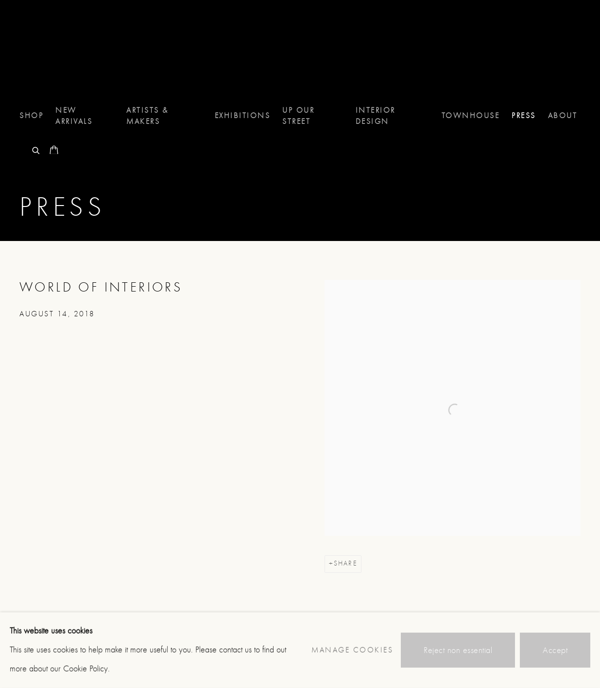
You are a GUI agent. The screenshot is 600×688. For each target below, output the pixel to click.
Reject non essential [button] (458, 650)
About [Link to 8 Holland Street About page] (563, 115)
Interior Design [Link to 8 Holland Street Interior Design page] (375, 116)
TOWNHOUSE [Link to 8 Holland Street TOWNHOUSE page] (471, 115)
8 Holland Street (58, 52)
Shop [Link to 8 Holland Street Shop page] (31, 115)
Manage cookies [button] (352, 650)
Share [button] (345, 564)
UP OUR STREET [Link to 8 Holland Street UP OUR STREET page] (298, 116)
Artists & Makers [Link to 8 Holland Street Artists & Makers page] (147, 116)
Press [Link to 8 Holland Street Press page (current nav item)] (524, 115)
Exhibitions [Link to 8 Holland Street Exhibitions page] (243, 115)
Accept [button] (555, 650)
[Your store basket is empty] (54, 151)
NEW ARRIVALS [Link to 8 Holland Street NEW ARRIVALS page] (73, 116)
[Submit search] (36, 149)
